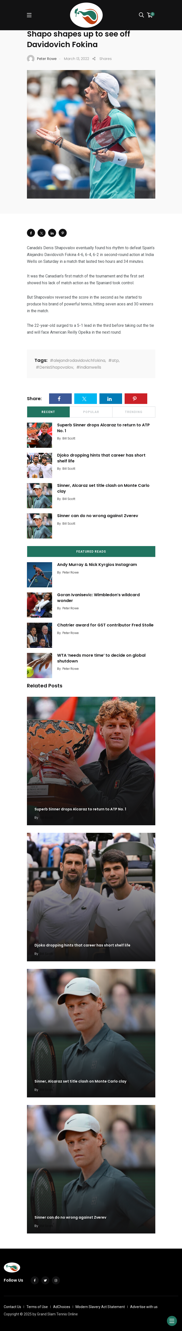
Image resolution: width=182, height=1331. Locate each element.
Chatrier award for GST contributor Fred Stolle (105, 625)
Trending (133, 412)
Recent (48, 412)
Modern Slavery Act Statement (100, 1307)
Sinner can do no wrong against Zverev (97, 516)
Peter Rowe (70, 572)
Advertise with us (144, 1307)
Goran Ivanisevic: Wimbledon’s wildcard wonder (98, 598)
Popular (91, 412)
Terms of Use (37, 1307)
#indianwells (88, 367)
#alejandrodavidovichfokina (77, 360)
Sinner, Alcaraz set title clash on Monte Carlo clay (103, 488)
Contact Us (12, 1307)
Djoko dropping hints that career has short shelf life (101, 458)
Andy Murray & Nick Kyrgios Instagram (97, 565)
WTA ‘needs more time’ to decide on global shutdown (101, 658)
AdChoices (61, 1307)
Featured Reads (91, 551)
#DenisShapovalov (54, 367)
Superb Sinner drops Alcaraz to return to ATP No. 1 (103, 428)
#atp (113, 360)
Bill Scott (68, 438)
